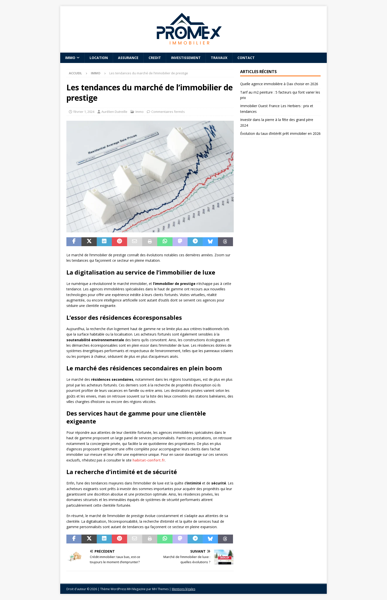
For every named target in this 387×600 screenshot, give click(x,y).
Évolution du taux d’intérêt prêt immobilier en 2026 (280, 133)
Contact (246, 57)
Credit (155, 57)
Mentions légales (183, 589)
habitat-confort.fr (149, 460)
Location (99, 57)
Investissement (186, 57)
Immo (70, 57)
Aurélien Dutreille (114, 111)
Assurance (128, 57)
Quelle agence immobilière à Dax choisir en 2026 (279, 83)
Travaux (219, 57)
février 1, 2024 (83, 111)
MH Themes (160, 589)
